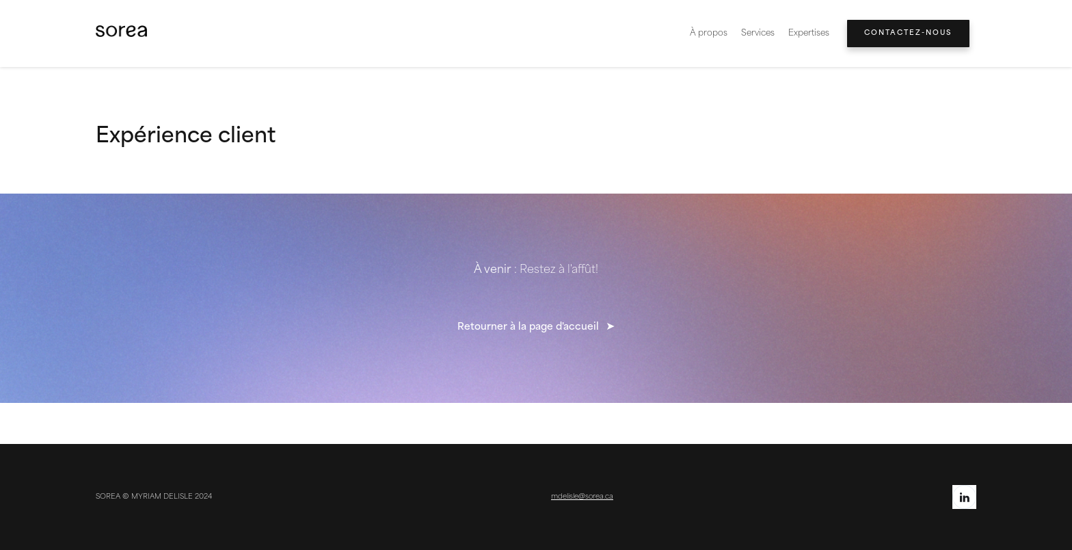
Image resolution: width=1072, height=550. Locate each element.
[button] (808, 33)
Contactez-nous (908, 33)
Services (758, 33)
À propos (708, 33)
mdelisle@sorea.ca (582, 497)
